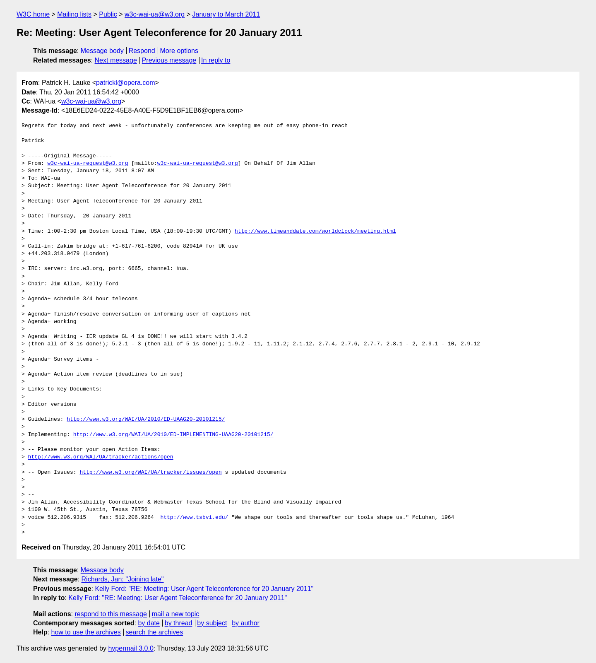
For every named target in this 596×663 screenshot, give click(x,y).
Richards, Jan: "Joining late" (123, 579)
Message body (102, 50)
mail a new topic (175, 613)
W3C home (33, 14)
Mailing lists (74, 14)
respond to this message (110, 613)
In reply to (215, 60)
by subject (212, 623)
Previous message (169, 60)
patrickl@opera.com (125, 82)
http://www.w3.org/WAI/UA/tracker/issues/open (150, 472)
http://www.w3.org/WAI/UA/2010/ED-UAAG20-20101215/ (146, 419)
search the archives (154, 632)
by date (148, 623)
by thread (178, 623)
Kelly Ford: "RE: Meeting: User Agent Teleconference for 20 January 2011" (204, 588)
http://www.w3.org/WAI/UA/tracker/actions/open (100, 457)
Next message (116, 60)
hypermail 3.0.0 (130, 648)
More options (179, 50)
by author (246, 623)
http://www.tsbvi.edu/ (194, 517)
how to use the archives (86, 632)
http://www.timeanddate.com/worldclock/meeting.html (315, 231)
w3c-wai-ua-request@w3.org (87, 163)
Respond (142, 50)
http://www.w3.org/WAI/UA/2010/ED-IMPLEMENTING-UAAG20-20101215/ (173, 435)
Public (108, 14)
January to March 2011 (226, 14)
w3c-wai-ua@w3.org (155, 14)
